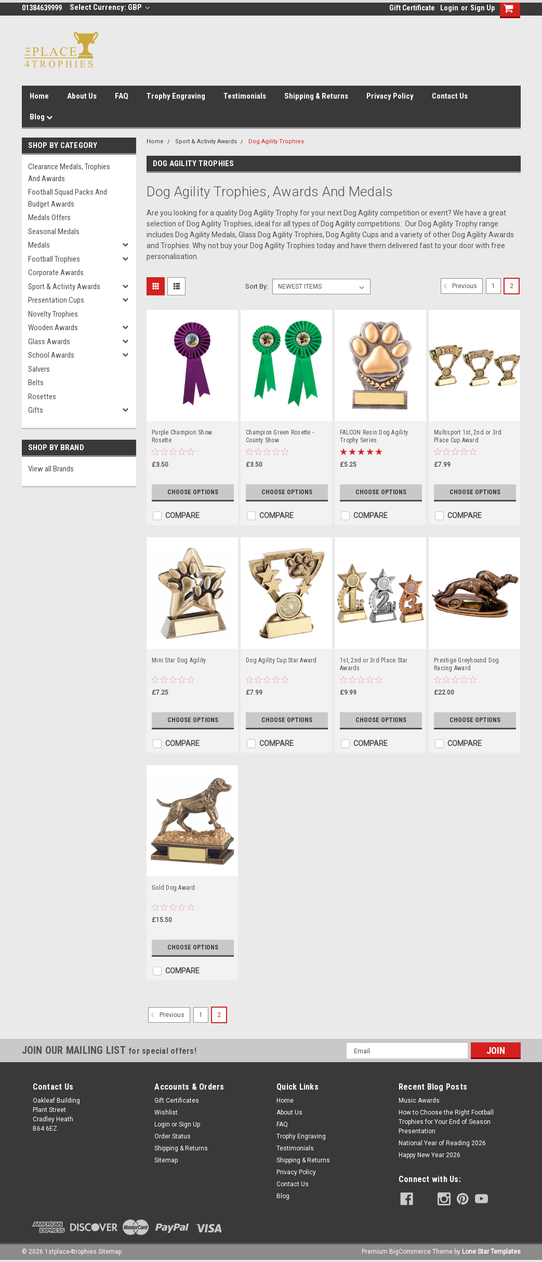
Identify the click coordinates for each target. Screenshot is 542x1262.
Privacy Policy (390, 96)
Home (39, 96)
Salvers (39, 369)
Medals (39, 245)
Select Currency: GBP (110, 7)
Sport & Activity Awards (64, 286)
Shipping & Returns (316, 96)
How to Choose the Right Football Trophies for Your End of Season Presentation (446, 1122)
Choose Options (193, 492)
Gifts (35, 410)
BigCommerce (410, 1251)
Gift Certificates (176, 1100)
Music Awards (419, 1100)
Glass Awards (49, 341)
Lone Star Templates (491, 1251)
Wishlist (166, 1112)
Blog (41, 116)
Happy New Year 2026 (429, 1155)
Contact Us (450, 96)
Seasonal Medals (54, 231)
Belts (36, 382)
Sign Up (482, 8)
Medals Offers (49, 217)
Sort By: (256, 286)
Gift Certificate (412, 8)
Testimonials (244, 96)
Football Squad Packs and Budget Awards (67, 198)
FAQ (121, 96)
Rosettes (42, 396)
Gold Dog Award (173, 887)
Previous (459, 286)
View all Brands (51, 468)
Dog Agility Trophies (276, 141)
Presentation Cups (56, 300)
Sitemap (166, 1160)
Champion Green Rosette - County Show (280, 436)
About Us (82, 96)
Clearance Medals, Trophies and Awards (69, 172)
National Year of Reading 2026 (442, 1143)
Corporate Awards (56, 272)
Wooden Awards (53, 327)
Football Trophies (54, 259)
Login (449, 8)
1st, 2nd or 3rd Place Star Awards (374, 664)
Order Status (172, 1136)
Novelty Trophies (53, 314)
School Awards (51, 355)
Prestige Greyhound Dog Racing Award (466, 664)
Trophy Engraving (176, 96)
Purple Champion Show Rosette (182, 436)
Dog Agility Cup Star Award (281, 660)
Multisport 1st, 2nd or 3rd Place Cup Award (468, 436)
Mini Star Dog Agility (179, 660)
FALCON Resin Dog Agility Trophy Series (374, 436)
